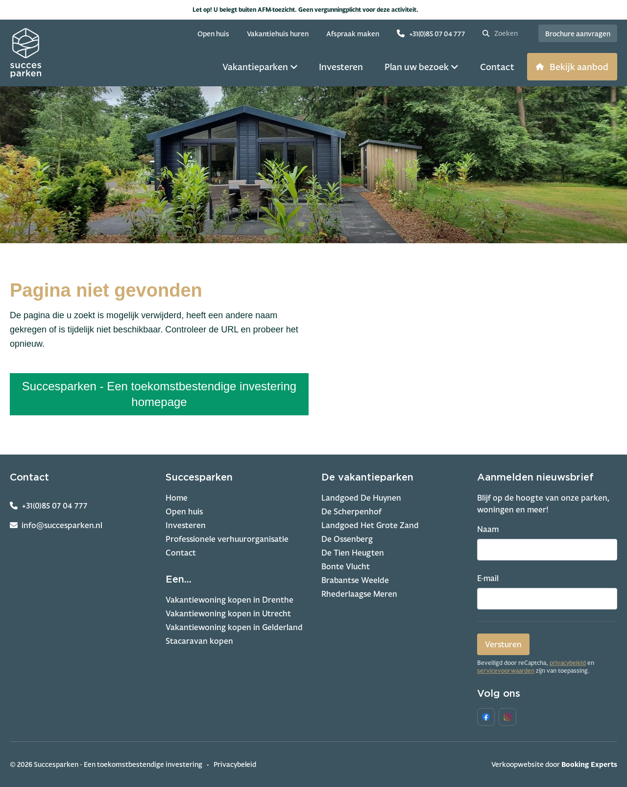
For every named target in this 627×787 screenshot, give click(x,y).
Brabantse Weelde (355, 580)
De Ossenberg (347, 539)
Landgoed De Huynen (361, 498)
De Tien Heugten (352, 553)
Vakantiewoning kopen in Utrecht (228, 613)
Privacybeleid (235, 764)
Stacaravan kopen (199, 641)
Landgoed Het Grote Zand (370, 525)
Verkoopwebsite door (554, 764)
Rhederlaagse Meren (359, 594)
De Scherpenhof (351, 511)
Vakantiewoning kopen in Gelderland (234, 627)
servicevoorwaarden (505, 671)
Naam (488, 529)
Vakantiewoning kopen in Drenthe (229, 600)
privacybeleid (568, 663)
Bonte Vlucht (345, 566)
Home (177, 498)
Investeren (186, 525)
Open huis (184, 511)
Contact (181, 553)
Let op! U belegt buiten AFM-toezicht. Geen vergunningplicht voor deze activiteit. (314, 10)
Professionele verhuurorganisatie (227, 539)
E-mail (488, 578)
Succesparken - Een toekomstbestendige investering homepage (159, 394)
